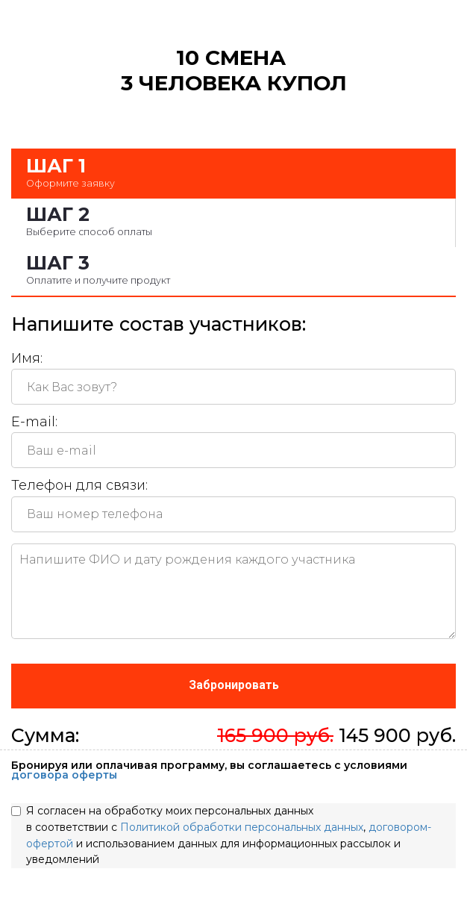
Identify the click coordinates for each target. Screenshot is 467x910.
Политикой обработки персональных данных (241, 827)
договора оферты (64, 775)
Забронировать (234, 685)
